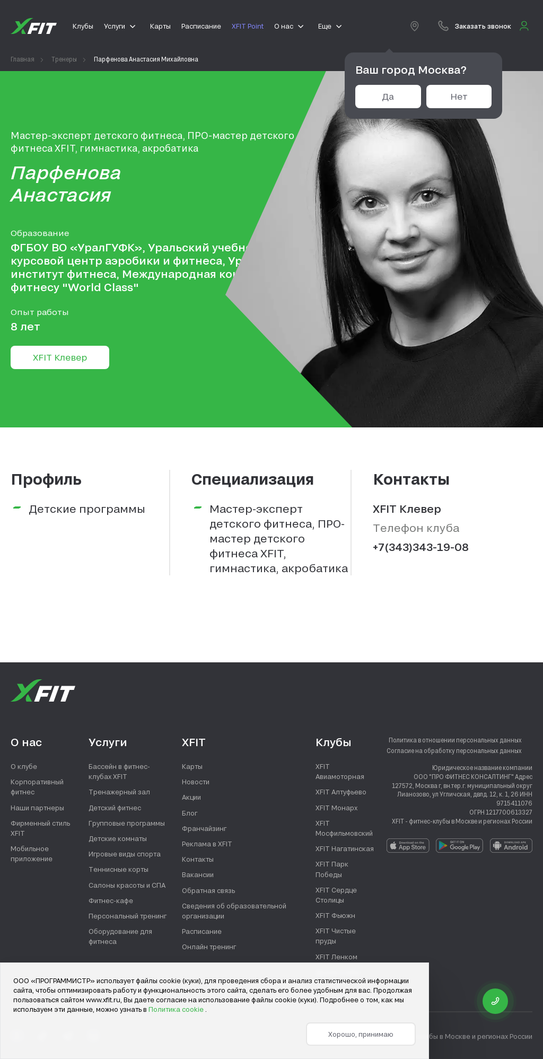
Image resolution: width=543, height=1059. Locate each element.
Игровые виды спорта (125, 853)
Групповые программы (127, 823)
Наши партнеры (37, 807)
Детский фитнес (115, 807)
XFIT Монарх (336, 807)
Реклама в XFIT (207, 843)
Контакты (198, 859)
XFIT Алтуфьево (341, 791)
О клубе (24, 766)
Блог (189, 813)
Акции (191, 797)
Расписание (202, 931)
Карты (192, 766)
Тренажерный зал (119, 791)
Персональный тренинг (128, 916)
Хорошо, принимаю (360, 1034)
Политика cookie (176, 1009)
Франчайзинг (204, 828)
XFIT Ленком (336, 956)
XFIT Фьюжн (335, 915)
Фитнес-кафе (111, 900)
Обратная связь (208, 890)
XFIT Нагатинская (345, 848)
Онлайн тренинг (209, 946)
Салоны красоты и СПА (127, 885)
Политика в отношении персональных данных (455, 739)
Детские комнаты (118, 838)
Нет (459, 96)
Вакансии (198, 874)
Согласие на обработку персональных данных (454, 750)
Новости (195, 781)
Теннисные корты (118, 869)
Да (388, 96)
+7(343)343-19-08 (421, 546)
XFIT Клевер (60, 357)
